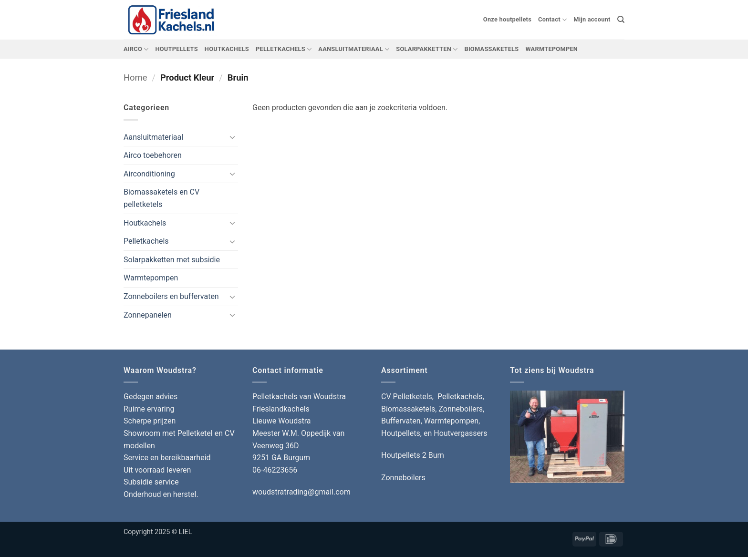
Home (135, 77)
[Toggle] (232, 137)
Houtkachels (145, 222)
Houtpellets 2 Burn (412, 455)
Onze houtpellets (507, 19)
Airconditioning (149, 173)
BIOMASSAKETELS (491, 48)
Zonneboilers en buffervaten (171, 296)
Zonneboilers (403, 477)
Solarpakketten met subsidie (172, 259)
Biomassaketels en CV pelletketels (161, 198)
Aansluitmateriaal (153, 137)
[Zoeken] (620, 19)
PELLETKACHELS (284, 49)
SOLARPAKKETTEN (426, 49)
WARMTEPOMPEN (551, 48)
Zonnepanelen (148, 315)
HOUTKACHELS (227, 48)
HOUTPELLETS (176, 48)
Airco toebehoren (153, 155)
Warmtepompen (151, 277)
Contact (552, 19)
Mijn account (591, 19)
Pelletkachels (146, 241)
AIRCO (136, 49)
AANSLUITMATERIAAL (353, 49)
